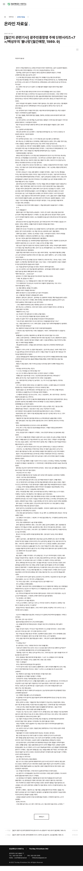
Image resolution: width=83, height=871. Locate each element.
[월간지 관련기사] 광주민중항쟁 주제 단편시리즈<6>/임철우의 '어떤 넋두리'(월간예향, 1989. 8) (39, 830)
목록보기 (41, 817)
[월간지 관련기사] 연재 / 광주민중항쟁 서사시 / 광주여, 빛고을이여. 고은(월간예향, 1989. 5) (37, 835)
